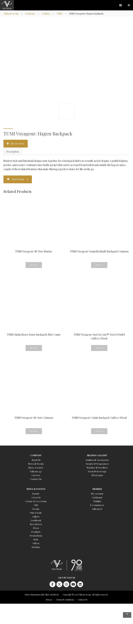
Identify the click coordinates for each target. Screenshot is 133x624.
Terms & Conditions (65, 599)
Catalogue (30, 13)
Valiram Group (11, 13)
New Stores (36, 524)
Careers (36, 475)
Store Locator (35, 467)
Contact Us (36, 479)
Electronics (97, 475)
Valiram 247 (36, 471)
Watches (36, 547)
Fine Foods (36, 512)
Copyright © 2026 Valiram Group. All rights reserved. (85, 594)
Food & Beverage (97, 471)
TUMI (59, 13)
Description (12, 151)
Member (97, 488)
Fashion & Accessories (97, 459)
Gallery (36, 516)
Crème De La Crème (36, 501)
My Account (97, 493)
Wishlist (97, 501)
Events (35, 508)
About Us (36, 459)
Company (36, 455)
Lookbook (36, 520)
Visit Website (18, 179)
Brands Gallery (97, 455)
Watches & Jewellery (97, 467)
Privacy (49, 599)
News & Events (36, 463)
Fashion (46, 13)
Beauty (35, 493)
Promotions (36, 535)
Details (34, 265)
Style (35, 539)
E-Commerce (97, 505)
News (36, 527)
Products (36, 531)
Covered (36, 497)
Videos (36, 543)
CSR (36, 505)
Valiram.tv (97, 508)
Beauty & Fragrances (97, 463)
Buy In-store (17, 143)
